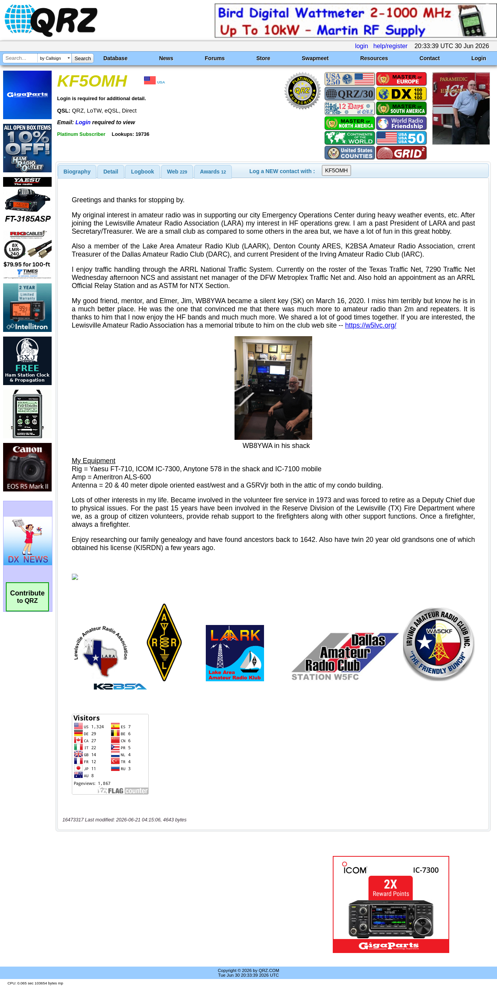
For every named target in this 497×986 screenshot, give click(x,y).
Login (478, 58)
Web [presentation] (177, 171)
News (166, 58)
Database (115, 58)
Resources (374, 58)
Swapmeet (315, 58)
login (361, 46)
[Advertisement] (180, 904)
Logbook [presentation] (142, 171)
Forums (215, 58)
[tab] (77, 171)
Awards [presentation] (213, 171)
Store (263, 58)
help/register (391, 46)
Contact (430, 58)
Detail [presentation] (110, 171)
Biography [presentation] (77, 171)
